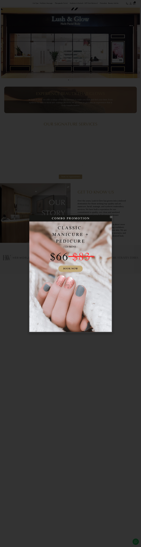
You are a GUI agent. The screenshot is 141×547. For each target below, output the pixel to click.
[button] (111, 217)
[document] (70, 273)
